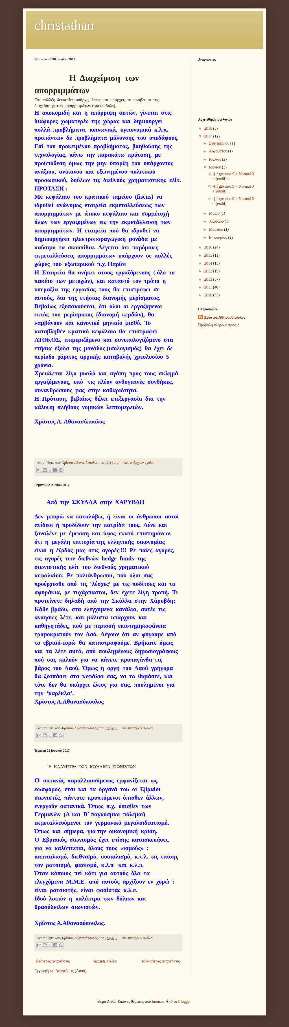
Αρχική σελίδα (105, 961)
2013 (208, 271)
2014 (208, 263)
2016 (208, 247)
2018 (208, 128)
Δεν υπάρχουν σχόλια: (139, 463)
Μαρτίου (216, 229)
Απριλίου (217, 221)
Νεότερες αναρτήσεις (53, 961)
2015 (208, 255)
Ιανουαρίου (218, 237)
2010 (208, 295)
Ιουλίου (215, 159)
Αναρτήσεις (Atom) (70, 971)
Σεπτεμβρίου (219, 143)
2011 (208, 287)
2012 (208, 279)
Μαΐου (214, 213)
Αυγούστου (218, 151)
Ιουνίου (215, 167)
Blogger (184, 1001)
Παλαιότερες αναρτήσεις (160, 961)
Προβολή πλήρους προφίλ (218, 325)
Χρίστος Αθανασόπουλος (224, 317)
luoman (158, 1001)
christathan (64, 25)
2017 (208, 136)
